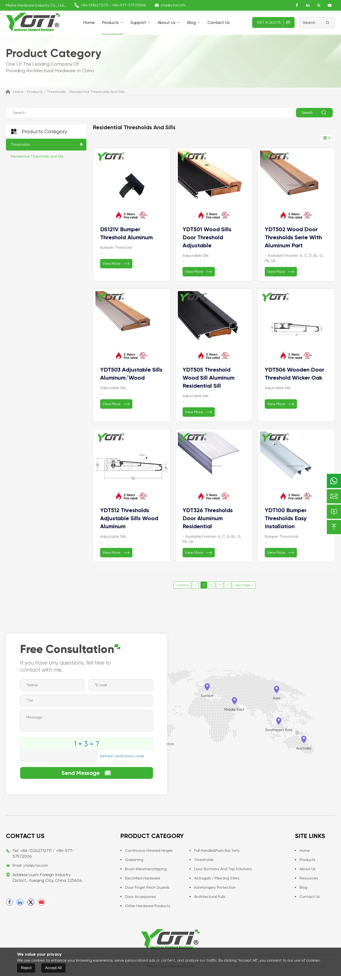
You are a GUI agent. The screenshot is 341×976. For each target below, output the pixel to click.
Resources (306, 878)
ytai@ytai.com (173, 5)
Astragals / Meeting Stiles (214, 878)
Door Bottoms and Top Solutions (220, 869)
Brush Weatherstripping (143, 869)
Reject (26, 968)
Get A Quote (273, 22)
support (138, 22)
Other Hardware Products (145, 906)
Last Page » (243, 585)
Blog (191, 22)
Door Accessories (138, 896)
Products (110, 22)
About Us (166, 22)
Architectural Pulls (207, 896)
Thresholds (56, 91)
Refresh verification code (122, 756)
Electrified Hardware (140, 878)
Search (314, 112)
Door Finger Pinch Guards (145, 887)
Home (89, 22)
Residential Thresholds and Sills (97, 91)
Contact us (218, 22)
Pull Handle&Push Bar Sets (214, 850)
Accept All (53, 968)
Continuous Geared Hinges (146, 850)
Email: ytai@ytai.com (30, 865)
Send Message (87, 773)
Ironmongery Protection (212, 887)
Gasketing (131, 859)
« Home (182, 585)
